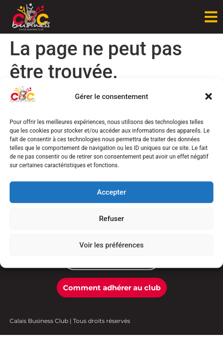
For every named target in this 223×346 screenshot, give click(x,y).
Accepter (111, 192)
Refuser (111, 218)
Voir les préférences (111, 245)
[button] (208, 96)
